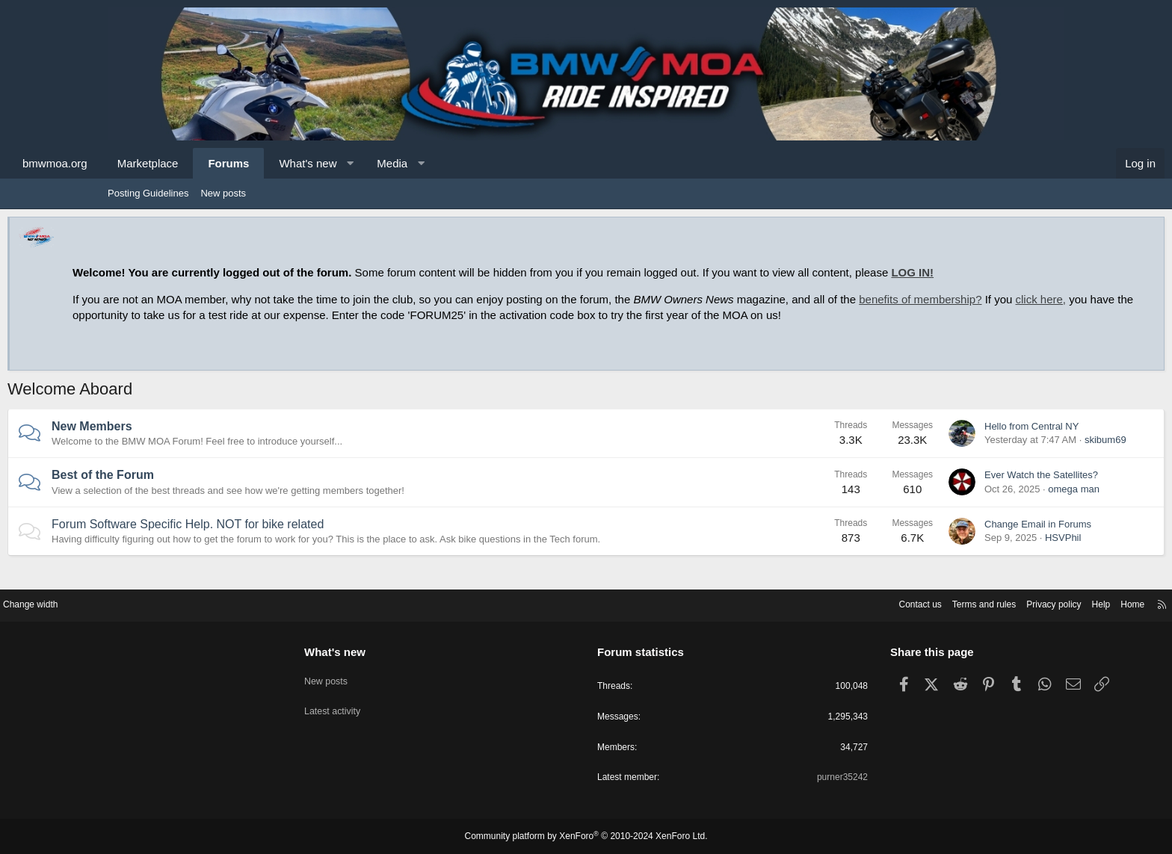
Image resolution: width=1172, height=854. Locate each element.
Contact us (791, 601)
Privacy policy (935, 601)
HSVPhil (963, 553)
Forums (328, 163)
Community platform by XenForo (586, 836)
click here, (299, 315)
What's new (408, 163)
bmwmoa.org (155, 163)
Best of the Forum (203, 490)
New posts (223, 193)
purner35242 (784, 778)
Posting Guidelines (148, 193)
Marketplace (248, 163)
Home (1020, 601)
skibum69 (1005, 455)
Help (986, 601)
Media (492, 163)
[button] (450, 163)
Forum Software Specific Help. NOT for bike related (288, 539)
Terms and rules (860, 601)
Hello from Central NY (931, 442)
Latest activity (389, 701)
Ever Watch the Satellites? (941, 490)
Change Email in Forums (937, 539)
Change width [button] (144, 601)
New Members (192, 442)
